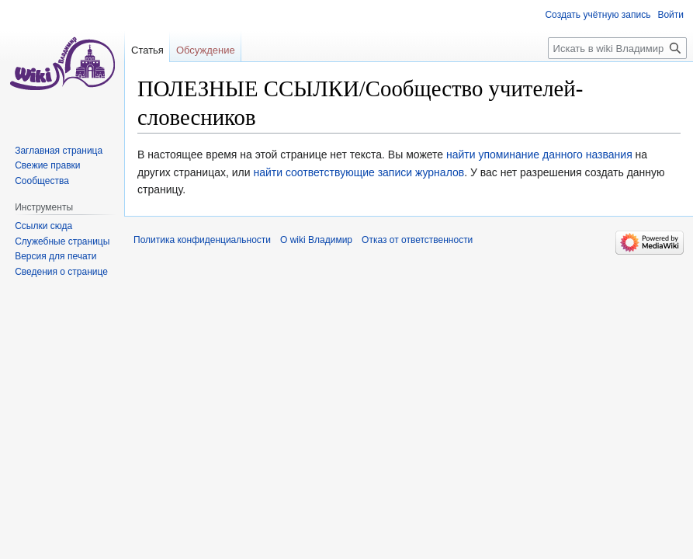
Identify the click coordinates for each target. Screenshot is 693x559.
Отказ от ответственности (417, 239)
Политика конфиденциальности (202, 239)
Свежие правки (47, 165)
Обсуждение (205, 50)
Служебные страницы (62, 241)
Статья (147, 50)
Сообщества (42, 180)
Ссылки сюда (43, 225)
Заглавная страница (58, 150)
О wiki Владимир (316, 239)
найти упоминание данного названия (539, 154)
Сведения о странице (61, 271)
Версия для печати (55, 256)
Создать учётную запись (597, 14)
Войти (670, 14)
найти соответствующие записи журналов (358, 172)
